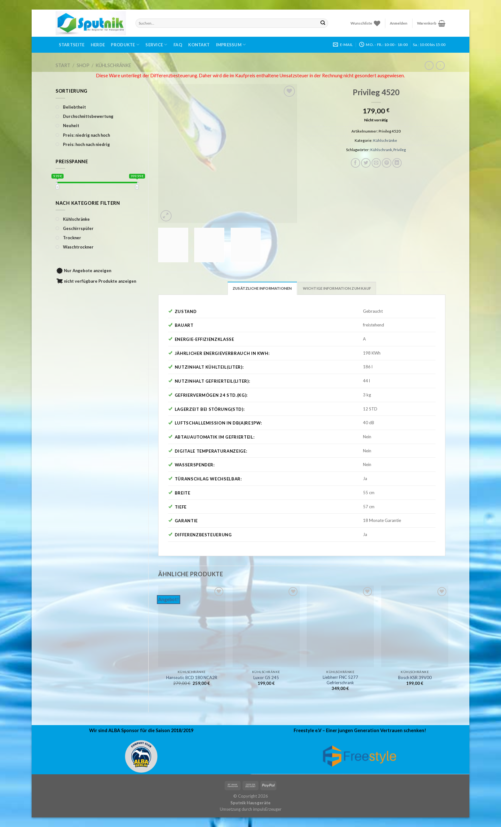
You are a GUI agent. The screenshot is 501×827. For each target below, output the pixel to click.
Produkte (125, 45)
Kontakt (199, 44)
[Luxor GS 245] (266, 626)
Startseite (72, 44)
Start (63, 65)
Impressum (231, 45)
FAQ (177, 44)
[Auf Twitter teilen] (366, 163)
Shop (83, 65)
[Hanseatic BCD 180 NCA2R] (191, 626)
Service (156, 45)
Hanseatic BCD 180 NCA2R (191, 677)
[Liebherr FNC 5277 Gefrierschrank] (340, 626)
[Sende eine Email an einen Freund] (376, 163)
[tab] (262, 288)
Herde (98, 44)
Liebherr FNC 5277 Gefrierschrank (340, 680)
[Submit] (323, 23)
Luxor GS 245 (266, 677)
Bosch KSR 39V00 (415, 677)
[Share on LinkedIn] (397, 163)
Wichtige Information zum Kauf (337, 288)
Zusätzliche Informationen (262, 288)
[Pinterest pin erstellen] (386, 163)
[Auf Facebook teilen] (355, 163)
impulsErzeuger (267, 809)
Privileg (399, 150)
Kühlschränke (113, 65)
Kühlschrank (381, 150)
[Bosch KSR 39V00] (414, 626)
